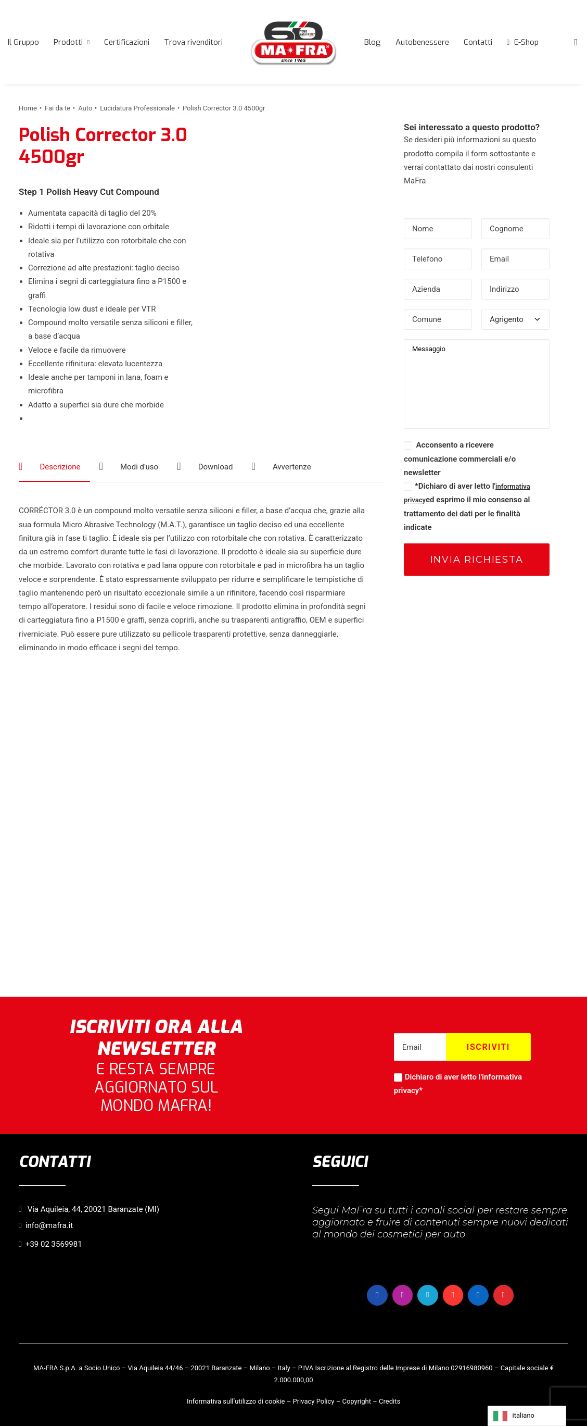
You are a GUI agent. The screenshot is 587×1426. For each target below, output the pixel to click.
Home (28, 108)
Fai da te (57, 108)
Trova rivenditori (193, 42)
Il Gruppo (23, 42)
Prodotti (72, 42)
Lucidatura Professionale (137, 108)
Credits (389, 1401)
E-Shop (526, 42)
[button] (575, 42)
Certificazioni (126, 42)
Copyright (356, 1401)
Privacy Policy (313, 1401)
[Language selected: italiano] (527, 1416)
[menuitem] (23, 42)
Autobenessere (422, 42)
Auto (85, 108)
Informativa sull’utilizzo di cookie (236, 1401)
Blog (372, 42)
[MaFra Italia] (293, 42)
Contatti (478, 42)
